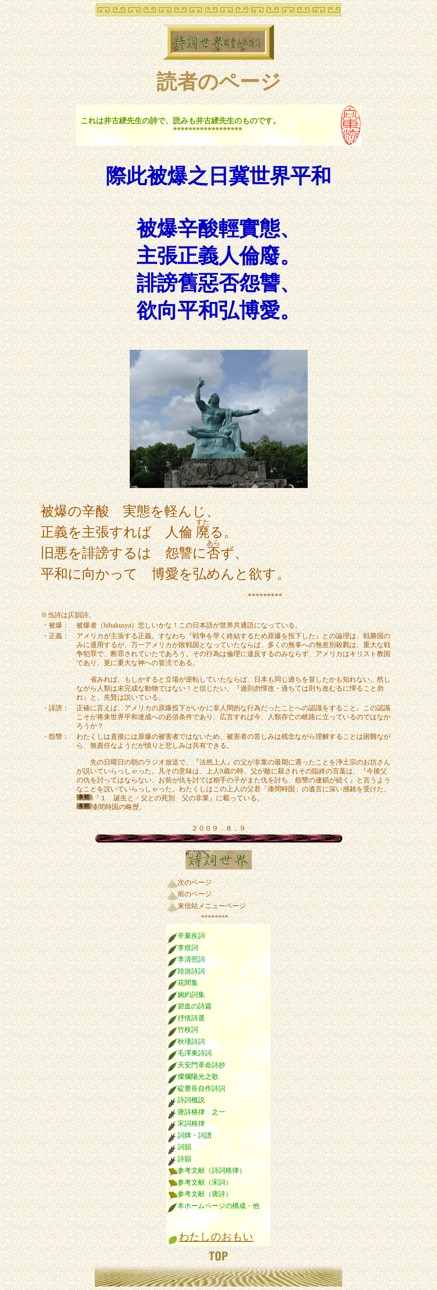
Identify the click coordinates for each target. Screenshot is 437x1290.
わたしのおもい (216, 1236)
